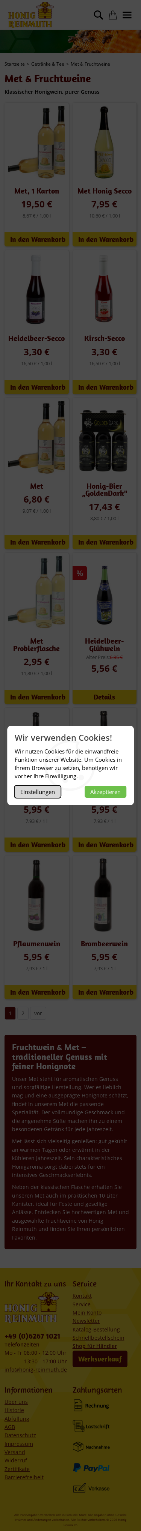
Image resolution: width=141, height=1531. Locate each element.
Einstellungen (37, 792)
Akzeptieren (105, 792)
